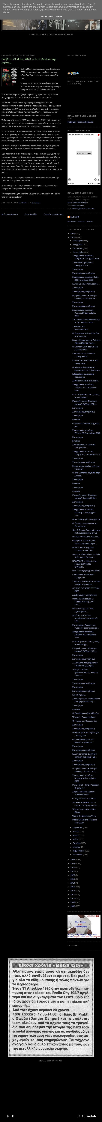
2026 (72, 233)
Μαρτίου (77, 847)
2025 (72, 237)
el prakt (74, 217)
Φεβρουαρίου (79, 851)
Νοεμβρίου (78, 244)
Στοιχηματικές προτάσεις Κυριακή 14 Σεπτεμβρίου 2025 (84, 778)
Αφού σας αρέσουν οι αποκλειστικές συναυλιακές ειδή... (85, 618)
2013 (72, 887)
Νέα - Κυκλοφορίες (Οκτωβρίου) (86, 571)
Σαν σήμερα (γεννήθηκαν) (83, 273)
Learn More (47, 17)
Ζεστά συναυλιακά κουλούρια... (85, 381)
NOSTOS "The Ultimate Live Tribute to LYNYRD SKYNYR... (84, 564)
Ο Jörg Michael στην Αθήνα (84, 798)
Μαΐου (76, 839)
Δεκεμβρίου (78, 240)
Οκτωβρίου (78, 248)
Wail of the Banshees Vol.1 (84, 816)
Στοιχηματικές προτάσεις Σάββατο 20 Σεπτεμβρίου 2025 (84, 635)
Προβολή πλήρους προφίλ (80, 221)
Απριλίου (77, 843)
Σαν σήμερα (77, 269)
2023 (72, 863)
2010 (72, 898)
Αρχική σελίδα (31, 214)
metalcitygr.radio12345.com (83, 208)
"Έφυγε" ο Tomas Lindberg (83, 717)
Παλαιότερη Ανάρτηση (53, 214)
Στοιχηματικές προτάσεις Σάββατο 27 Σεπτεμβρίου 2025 (84, 388)
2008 (72, 906)
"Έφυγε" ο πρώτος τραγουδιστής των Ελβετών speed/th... (85, 673)
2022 (72, 867)
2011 (72, 894)
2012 (72, 891)
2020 (72, 875)
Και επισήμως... (79, 695)
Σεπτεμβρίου (78, 252)
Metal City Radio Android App (80, 122)
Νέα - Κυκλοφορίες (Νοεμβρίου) (86, 519)
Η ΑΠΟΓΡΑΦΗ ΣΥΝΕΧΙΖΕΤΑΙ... (85, 537)
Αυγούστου (78, 827)
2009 (72, 902)
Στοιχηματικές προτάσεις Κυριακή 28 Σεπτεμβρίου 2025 (84, 313)
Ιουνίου (76, 835)
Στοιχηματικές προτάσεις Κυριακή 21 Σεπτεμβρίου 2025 (84, 513)
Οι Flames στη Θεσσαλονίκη (84, 721)
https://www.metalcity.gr (77, 202)
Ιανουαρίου (78, 855)
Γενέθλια (76, 419)
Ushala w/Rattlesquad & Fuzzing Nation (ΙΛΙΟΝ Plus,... (83, 602)
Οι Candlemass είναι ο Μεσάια (85, 713)
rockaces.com (77, 205)
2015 (72, 879)
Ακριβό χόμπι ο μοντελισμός (84, 595)
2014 (72, 883)
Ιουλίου (76, 831)
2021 (72, 871)
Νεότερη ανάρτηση (10, 214)
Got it (59, 17)
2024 (72, 859)
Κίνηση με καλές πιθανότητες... (85, 284)
